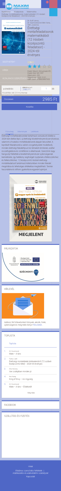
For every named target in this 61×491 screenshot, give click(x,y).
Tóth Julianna (33, 25)
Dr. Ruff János (33, 21)
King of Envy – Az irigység (21, 377)
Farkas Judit (13, 357)
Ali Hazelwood (14, 349)
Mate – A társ (15, 352)
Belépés (57, 5)
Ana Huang (12, 375)
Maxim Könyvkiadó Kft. (42, 70)
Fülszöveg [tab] (10, 131)
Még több (31, 391)
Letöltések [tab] (35, 131)
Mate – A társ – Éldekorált (20, 385)
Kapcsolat (30, 473)
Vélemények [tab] (22, 131)
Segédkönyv (6, 12)
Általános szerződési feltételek (29, 468)
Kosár (49, 5)
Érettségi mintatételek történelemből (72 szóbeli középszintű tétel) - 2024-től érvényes (30, 360)
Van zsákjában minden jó (20, 369)
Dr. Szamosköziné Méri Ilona (38, 23)
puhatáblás (8, 87)
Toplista (12, 341)
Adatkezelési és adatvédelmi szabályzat (30, 470)
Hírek (30, 464)
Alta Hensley (13, 367)
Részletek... (22, 323)
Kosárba (30, 106)
